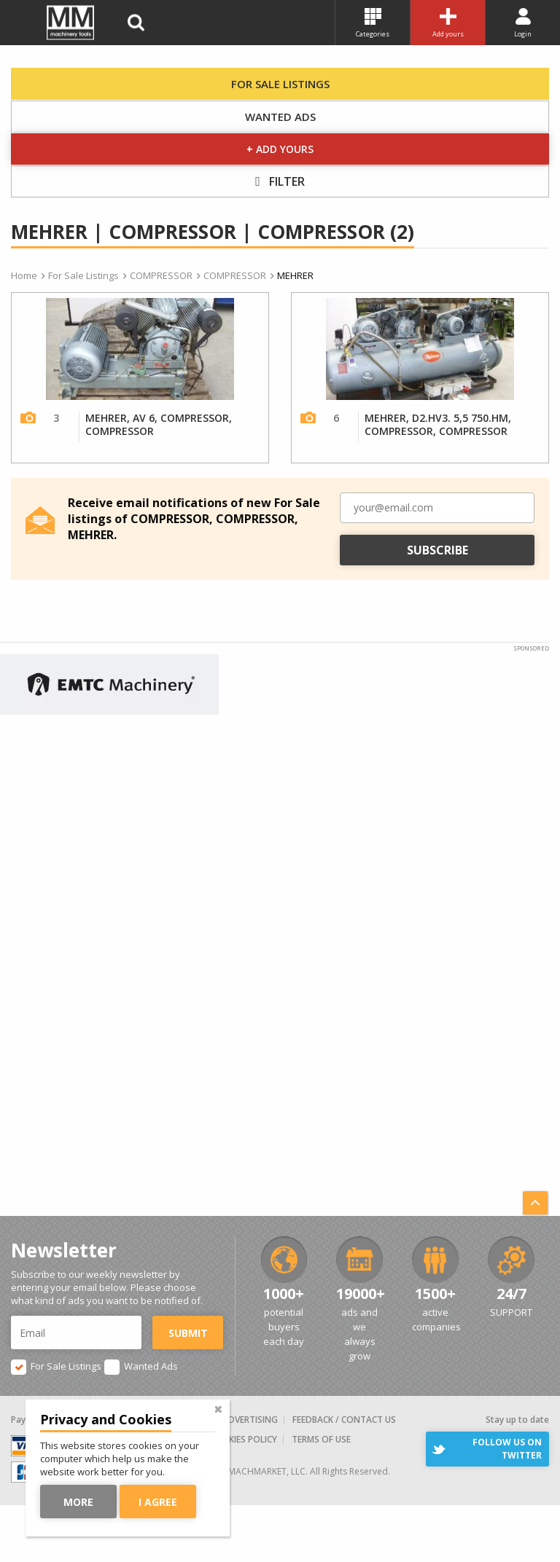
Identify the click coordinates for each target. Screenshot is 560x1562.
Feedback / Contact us (344, 1419)
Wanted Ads (280, 116)
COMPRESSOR (161, 275)
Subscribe (437, 550)
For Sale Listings (280, 83)
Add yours (448, 23)
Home (24, 275)
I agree (158, 1502)
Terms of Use (321, 1439)
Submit (188, 1333)
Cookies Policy (243, 1439)
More (78, 1502)
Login (523, 23)
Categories (372, 23)
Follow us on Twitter (507, 1448)
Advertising (250, 1419)
